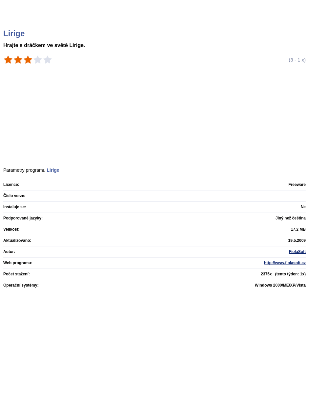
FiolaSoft (297, 251)
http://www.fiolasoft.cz (285, 263)
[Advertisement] (107, 83)
